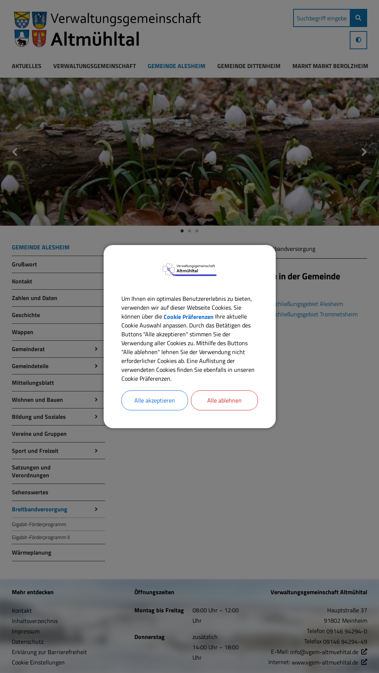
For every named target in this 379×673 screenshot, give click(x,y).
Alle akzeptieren (154, 400)
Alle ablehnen (224, 400)
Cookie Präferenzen (189, 316)
